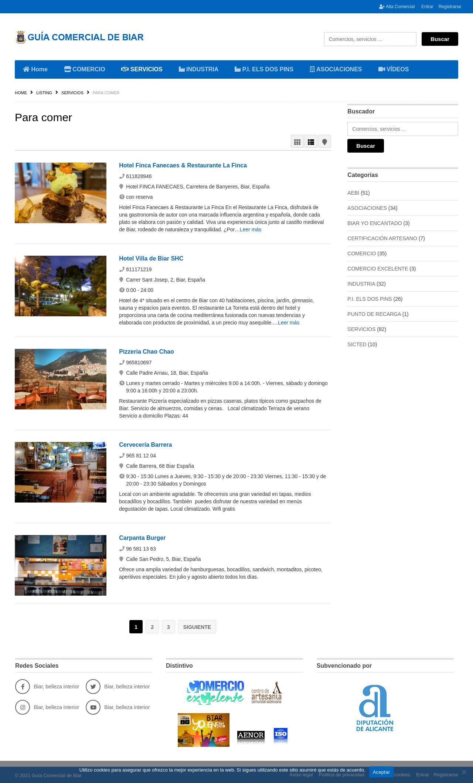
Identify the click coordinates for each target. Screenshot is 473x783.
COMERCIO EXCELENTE (377, 269)
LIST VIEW (310, 141)
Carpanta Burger (142, 538)
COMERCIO (86, 68)
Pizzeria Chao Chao (146, 351)
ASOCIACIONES (337, 68)
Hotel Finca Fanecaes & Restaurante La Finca (183, 165)
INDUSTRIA (200, 68)
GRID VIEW (297, 141)
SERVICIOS (143, 68)
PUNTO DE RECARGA (374, 314)
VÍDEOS (393, 69)
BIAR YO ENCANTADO (374, 223)
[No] (463, 772)
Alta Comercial (397, 6)
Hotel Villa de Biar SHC (151, 258)
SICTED (356, 344)
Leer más (252, 229)
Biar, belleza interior (47, 685)
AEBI (353, 193)
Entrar (427, 6)
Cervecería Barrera (145, 445)
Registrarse (450, 6)
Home (35, 69)
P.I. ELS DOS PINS (264, 69)
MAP (324, 141)
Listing (44, 93)
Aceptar (381, 772)
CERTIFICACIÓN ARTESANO (382, 238)
